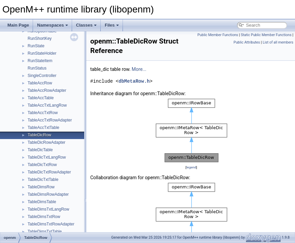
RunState (36, 46)
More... (139, 69)
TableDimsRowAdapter (48, 194)
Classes (86, 25)
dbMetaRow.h (134, 81)
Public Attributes (246, 42)
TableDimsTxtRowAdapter (51, 224)
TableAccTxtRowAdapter (50, 120)
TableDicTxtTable (43, 179)
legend (191, 167)
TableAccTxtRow (43, 112)
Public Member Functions (217, 35)
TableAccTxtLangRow (47, 105)
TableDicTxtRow (42, 164)
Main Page (18, 25)
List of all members (278, 42)
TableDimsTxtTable (45, 231)
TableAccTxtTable (43, 127)
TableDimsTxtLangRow (48, 209)
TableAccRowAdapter (47, 90)
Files (112, 25)
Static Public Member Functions (266, 35)
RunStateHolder (42, 53)
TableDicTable (40, 149)
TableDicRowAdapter (46, 142)
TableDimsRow (41, 187)
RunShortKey (40, 38)
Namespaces (52, 25)
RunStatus (37, 68)
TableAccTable (41, 98)
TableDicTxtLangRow (47, 157)
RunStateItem (40, 60)
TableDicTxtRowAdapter (49, 172)
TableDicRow (39, 135)
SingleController (42, 75)
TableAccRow (40, 83)
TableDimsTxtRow (44, 216)
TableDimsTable (42, 201)
